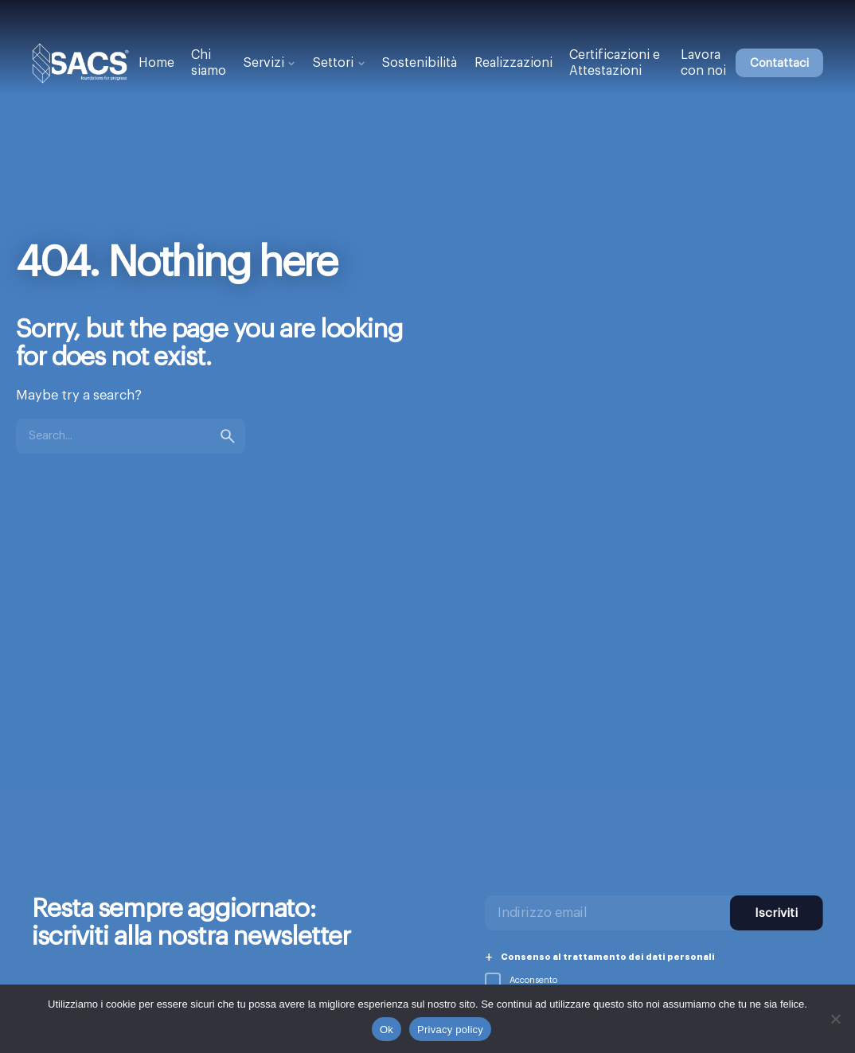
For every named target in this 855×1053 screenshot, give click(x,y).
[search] (227, 436)
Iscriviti (776, 913)
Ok (386, 1029)
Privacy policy (450, 1029)
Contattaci (779, 63)
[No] (835, 1019)
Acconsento (521, 980)
